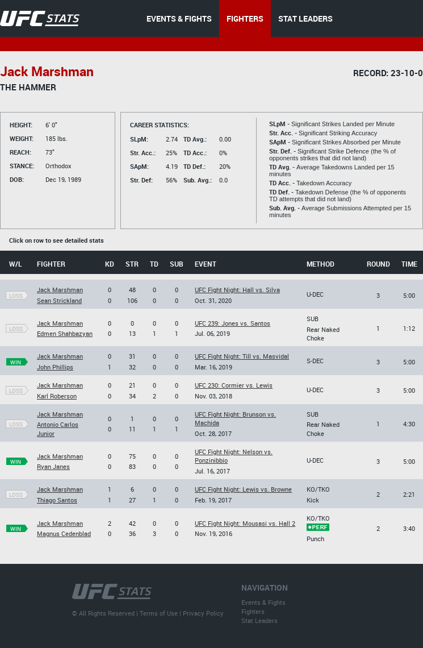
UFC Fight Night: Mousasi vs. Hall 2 (245, 523)
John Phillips (55, 367)
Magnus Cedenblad (64, 533)
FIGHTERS (245, 18)
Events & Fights (263, 602)
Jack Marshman (60, 289)
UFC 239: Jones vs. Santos (232, 323)
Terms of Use (159, 613)
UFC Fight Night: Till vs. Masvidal (242, 356)
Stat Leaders (259, 620)
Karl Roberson (57, 396)
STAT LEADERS (305, 18)
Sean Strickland (59, 300)
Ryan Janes (53, 466)
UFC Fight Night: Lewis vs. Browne (243, 489)
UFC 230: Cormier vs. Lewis (234, 385)
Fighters (253, 611)
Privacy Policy (203, 613)
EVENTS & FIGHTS (179, 18)
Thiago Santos (57, 500)
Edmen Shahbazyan (65, 333)
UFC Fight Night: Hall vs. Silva (237, 289)
